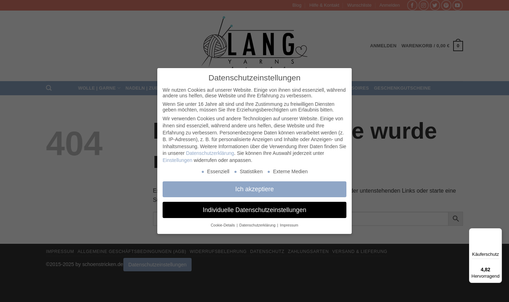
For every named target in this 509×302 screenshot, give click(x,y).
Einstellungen (177, 160)
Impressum (289, 225)
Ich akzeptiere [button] (254, 189)
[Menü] (497, 232)
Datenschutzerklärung (210, 153)
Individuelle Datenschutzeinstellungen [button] (254, 209)
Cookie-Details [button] (223, 225)
